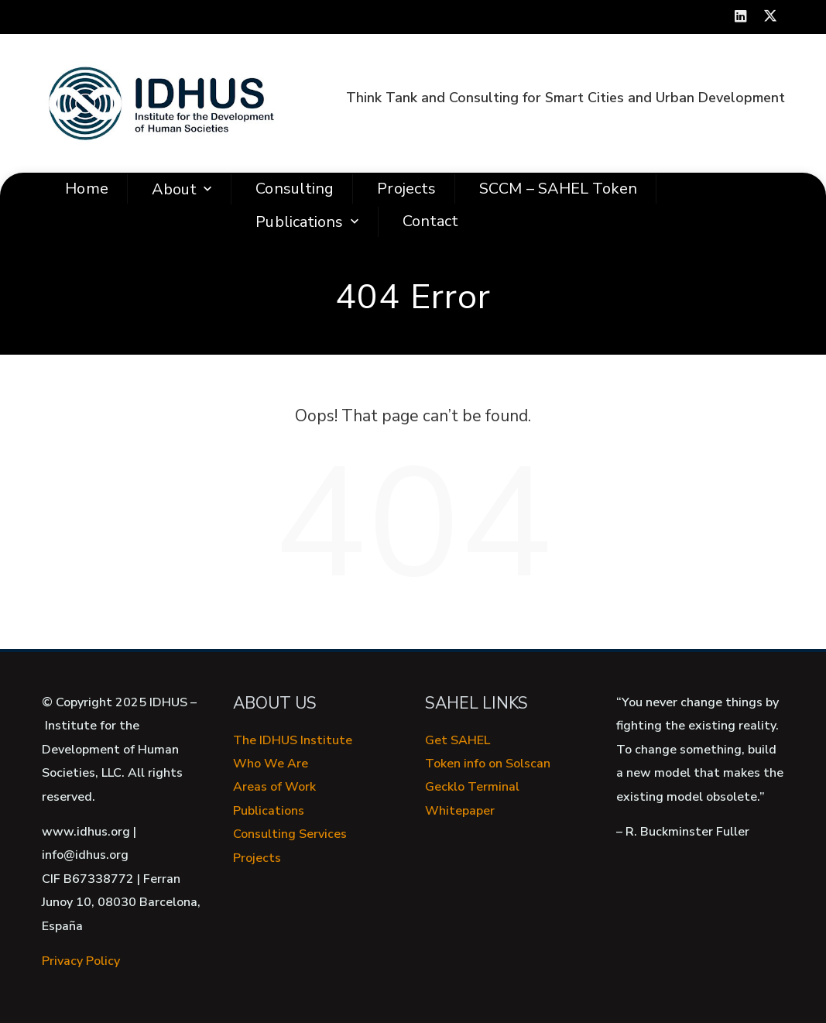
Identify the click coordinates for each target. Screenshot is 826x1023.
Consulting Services (290, 834)
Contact (431, 221)
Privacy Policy (81, 961)
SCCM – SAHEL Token (558, 188)
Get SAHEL (457, 740)
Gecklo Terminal (472, 786)
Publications (308, 221)
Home (86, 188)
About (184, 189)
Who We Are (270, 763)
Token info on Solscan (487, 763)
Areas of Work (274, 786)
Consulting (294, 188)
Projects (406, 188)
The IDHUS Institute (292, 740)
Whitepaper (460, 810)
